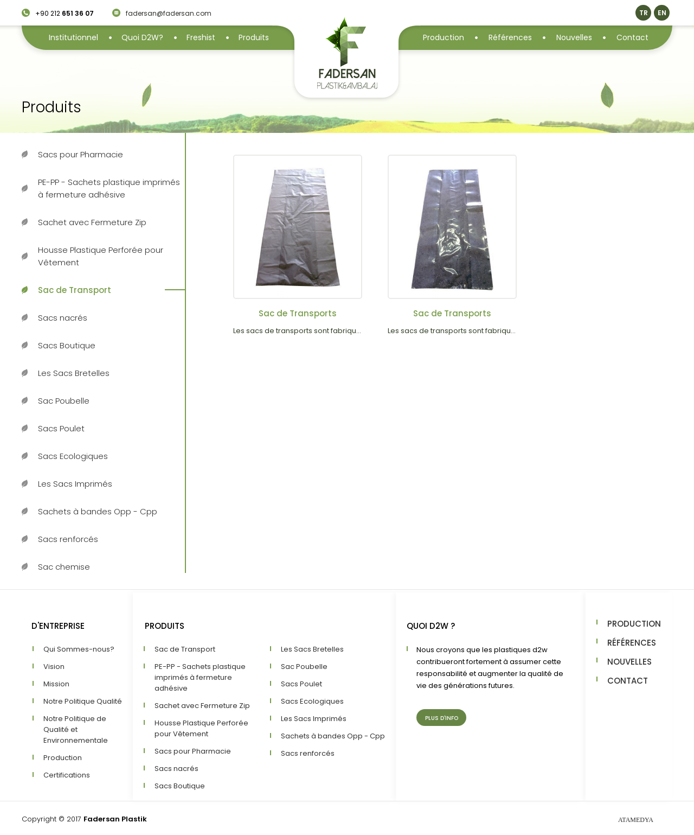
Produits (254, 37)
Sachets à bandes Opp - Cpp (97, 511)
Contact (632, 37)
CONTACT (627, 680)
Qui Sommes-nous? (78, 649)
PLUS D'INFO (441, 718)
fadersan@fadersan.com (168, 13)
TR (643, 12)
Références (510, 37)
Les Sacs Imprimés (75, 483)
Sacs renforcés (68, 539)
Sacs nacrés (62, 317)
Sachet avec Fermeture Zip (92, 222)
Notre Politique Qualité (82, 701)
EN (662, 12)
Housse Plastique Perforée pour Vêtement (100, 256)
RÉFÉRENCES (631, 642)
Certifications (66, 775)
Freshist (201, 37)
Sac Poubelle (63, 400)
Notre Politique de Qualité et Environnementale (75, 729)
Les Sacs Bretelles (74, 373)
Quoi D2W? (142, 37)
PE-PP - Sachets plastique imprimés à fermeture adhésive (109, 188)
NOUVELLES (629, 661)
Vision (54, 666)
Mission (56, 684)
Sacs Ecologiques (73, 456)
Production (443, 37)
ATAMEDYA (635, 820)
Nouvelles (574, 37)
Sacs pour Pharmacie (80, 154)
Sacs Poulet (61, 428)
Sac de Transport (74, 290)
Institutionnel (73, 37)
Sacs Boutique (66, 345)
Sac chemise (64, 566)
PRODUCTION (634, 623)
